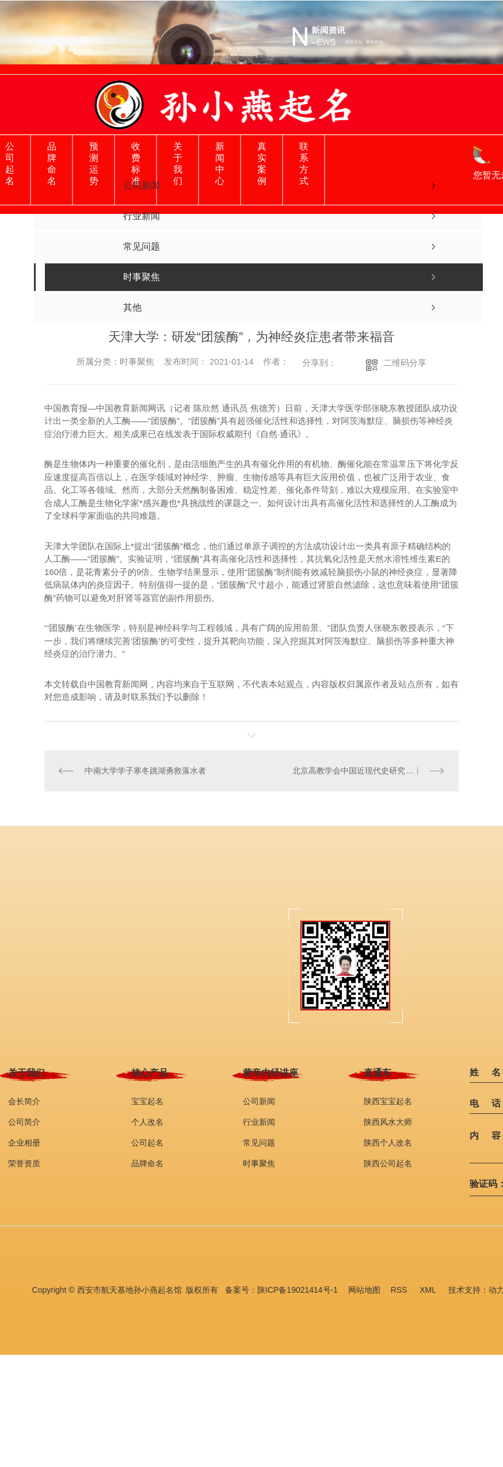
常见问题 (259, 1142)
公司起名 (9, 163)
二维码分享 (404, 362)
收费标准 (135, 163)
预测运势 (93, 163)
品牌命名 (51, 163)
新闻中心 (219, 163)
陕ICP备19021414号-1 (297, 1289)
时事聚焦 (259, 1162)
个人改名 (147, 1121)
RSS (400, 1289)
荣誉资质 (24, 1162)
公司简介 (24, 1121)
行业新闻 (259, 1121)
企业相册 (24, 1142)
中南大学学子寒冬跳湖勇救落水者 (145, 770)
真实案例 (261, 163)
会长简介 (24, 1100)
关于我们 (177, 163)
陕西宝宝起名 (388, 1100)
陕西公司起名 (388, 1162)
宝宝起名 (147, 1100)
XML (429, 1289)
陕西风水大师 (388, 1121)
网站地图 (364, 1289)
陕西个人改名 (388, 1142)
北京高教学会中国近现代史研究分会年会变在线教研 (368, 770)
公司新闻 (259, 1100)
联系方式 (303, 163)
